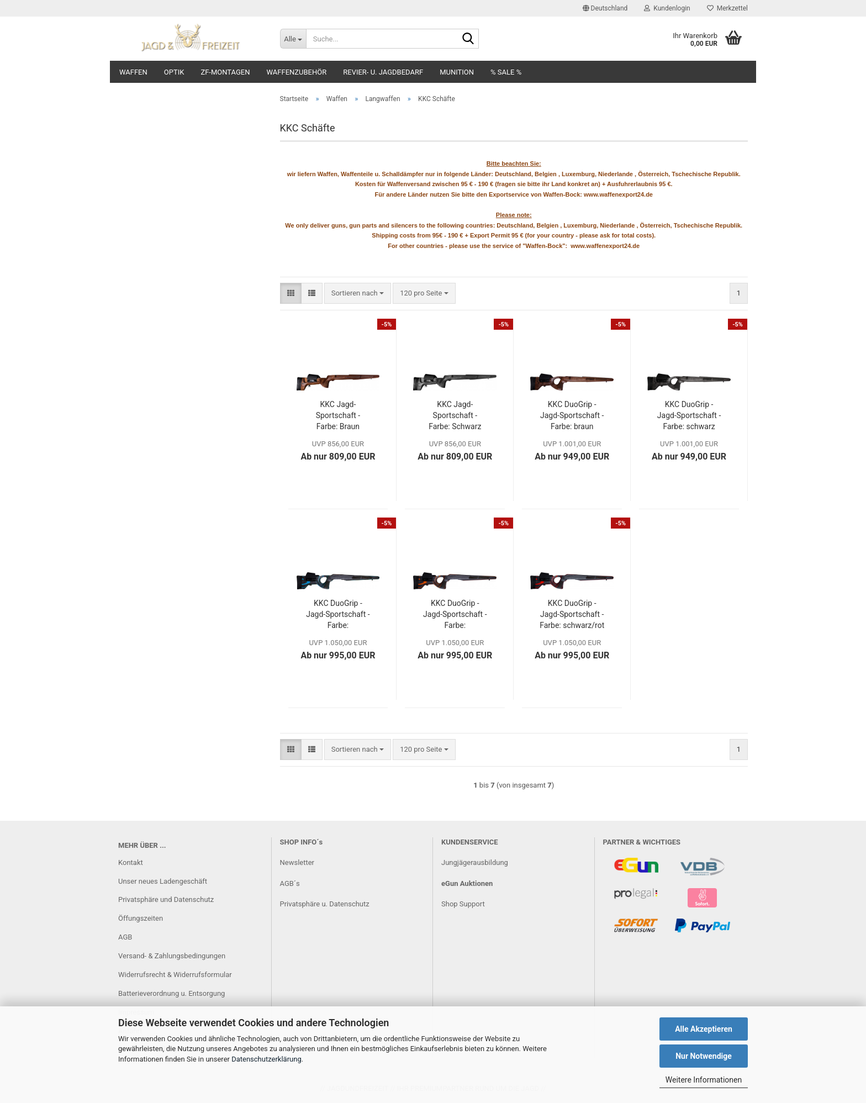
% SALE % (505, 72)
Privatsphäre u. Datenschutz (324, 904)
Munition (457, 72)
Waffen (133, 72)
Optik (174, 72)
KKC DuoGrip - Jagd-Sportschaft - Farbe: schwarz (689, 415)
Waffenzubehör (297, 72)
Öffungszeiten (140, 918)
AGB (125, 937)
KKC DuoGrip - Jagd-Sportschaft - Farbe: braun (572, 415)
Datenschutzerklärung (266, 1059)
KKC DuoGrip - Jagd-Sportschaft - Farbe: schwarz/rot (572, 614)
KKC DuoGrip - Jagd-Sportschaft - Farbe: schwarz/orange (455, 615)
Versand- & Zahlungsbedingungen (171, 956)
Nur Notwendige (703, 1056)
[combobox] (357, 293)
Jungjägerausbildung (474, 862)
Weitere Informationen (704, 1079)
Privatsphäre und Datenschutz (166, 899)
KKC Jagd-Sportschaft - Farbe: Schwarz (455, 415)
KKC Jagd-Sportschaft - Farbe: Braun (338, 415)
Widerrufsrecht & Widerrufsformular (175, 974)
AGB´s (290, 883)
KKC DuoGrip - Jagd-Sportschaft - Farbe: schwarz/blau (337, 615)
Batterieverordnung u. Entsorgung (171, 993)
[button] (605, 8)
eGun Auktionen (467, 883)
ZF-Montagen (225, 72)
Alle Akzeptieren (703, 1029)
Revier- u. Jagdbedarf (383, 72)
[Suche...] (293, 39)
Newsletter (297, 862)
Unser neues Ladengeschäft (162, 881)
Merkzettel (727, 8)
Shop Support (463, 904)
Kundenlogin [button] (667, 8)
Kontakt (130, 862)
